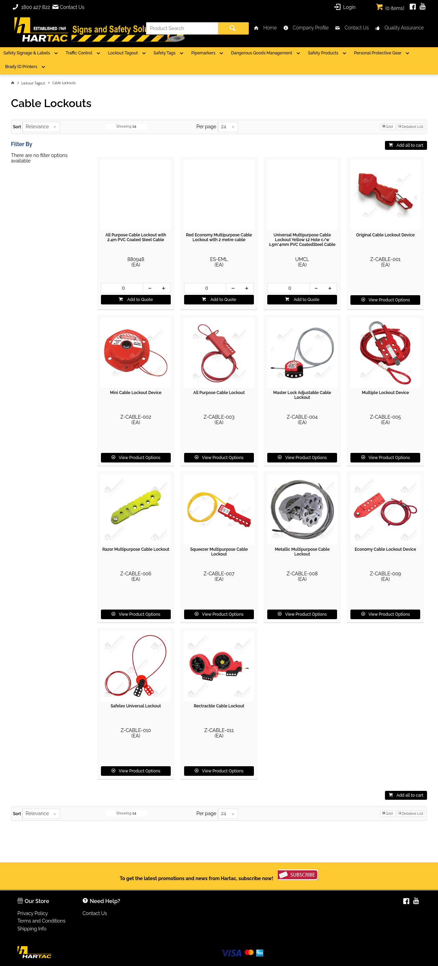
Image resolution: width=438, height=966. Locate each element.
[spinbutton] (122, 288)
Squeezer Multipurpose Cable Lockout (219, 552)
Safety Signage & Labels (26, 53)
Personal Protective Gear (377, 53)
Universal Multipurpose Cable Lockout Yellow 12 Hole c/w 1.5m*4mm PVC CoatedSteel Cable (302, 240)
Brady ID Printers (21, 66)
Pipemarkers (203, 53)
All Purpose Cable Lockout (219, 392)
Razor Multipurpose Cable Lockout (135, 549)
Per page (206, 126)
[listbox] (41, 127)
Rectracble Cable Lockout (219, 706)
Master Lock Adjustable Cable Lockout (302, 395)
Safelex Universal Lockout (136, 706)
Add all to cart (409, 145)
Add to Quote (139, 299)
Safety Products (323, 53)
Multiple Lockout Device (385, 392)
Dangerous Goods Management (261, 53)
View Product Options (389, 300)
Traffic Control (79, 53)
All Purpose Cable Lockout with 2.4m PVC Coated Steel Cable (135, 237)
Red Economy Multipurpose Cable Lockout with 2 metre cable (219, 237)
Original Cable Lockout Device (385, 235)
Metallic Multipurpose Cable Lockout (302, 552)
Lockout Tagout (123, 53)
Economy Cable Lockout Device (385, 549)
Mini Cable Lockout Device (136, 392)
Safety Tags (165, 53)
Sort (17, 127)
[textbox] (182, 28)
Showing (126, 126)
